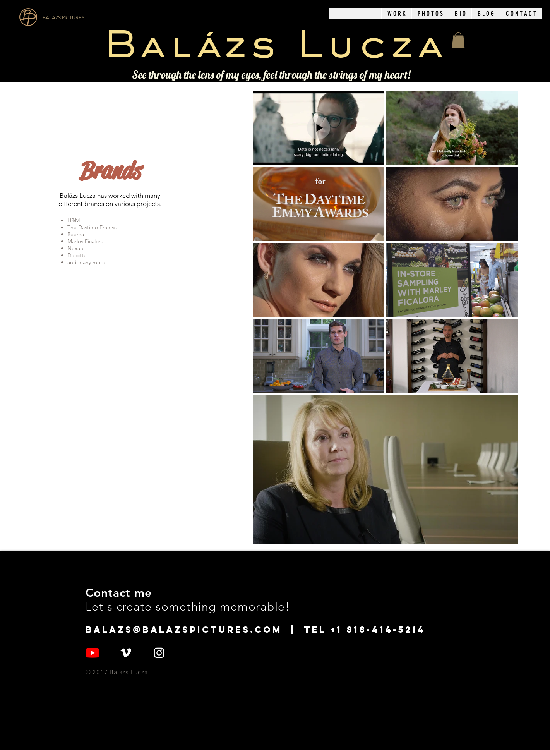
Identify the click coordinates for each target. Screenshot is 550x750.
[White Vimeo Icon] (126, 653)
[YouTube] (92, 653)
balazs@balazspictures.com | (195, 629)
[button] (396, 13)
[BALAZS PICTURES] (86, 18)
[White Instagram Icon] (159, 653)
